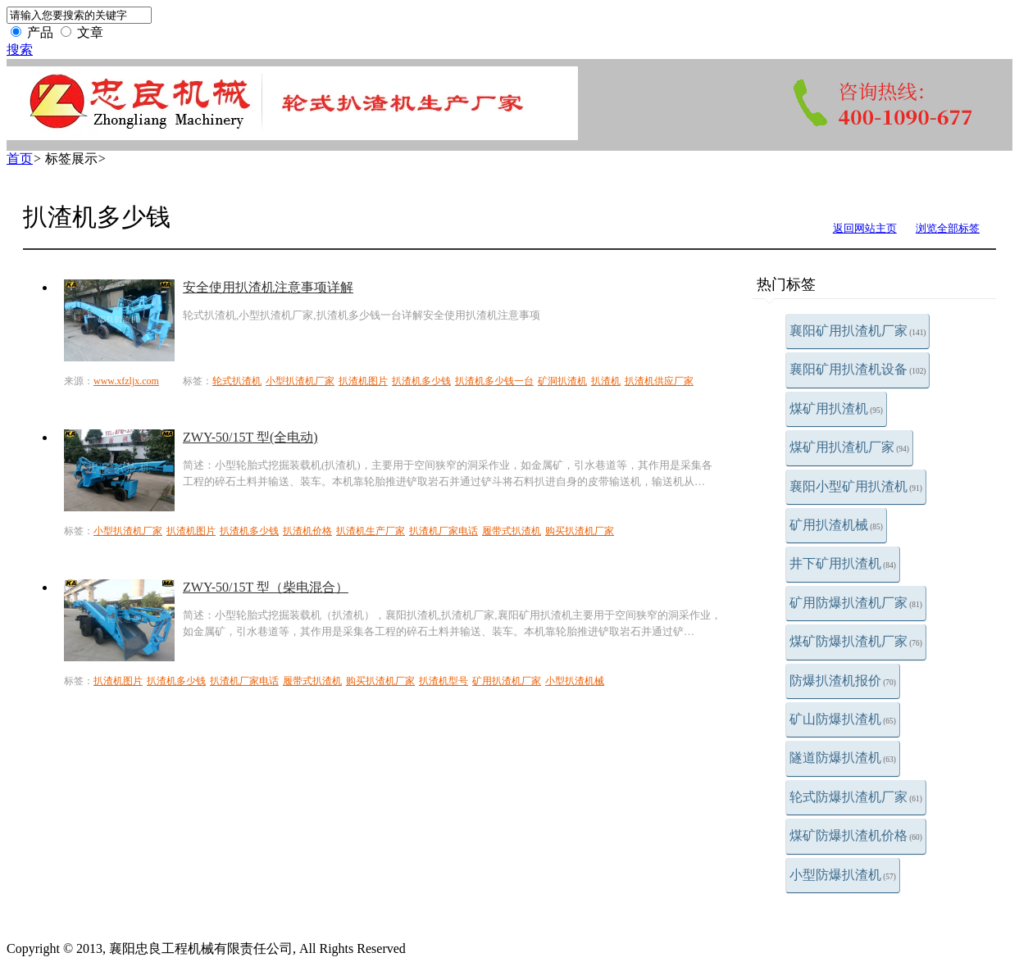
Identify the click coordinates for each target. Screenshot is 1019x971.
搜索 (20, 50)
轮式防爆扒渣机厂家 (855, 797)
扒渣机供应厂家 (659, 381)
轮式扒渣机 (237, 381)
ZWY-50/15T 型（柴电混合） (265, 587)
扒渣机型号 (443, 681)
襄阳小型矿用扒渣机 (855, 486)
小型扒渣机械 (574, 681)
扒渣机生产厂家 (370, 531)
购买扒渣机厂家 (579, 531)
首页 (20, 159)
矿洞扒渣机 (562, 381)
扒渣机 (606, 381)
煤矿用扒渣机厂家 (849, 447)
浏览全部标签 (948, 228)
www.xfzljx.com (126, 381)
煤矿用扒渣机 (836, 408)
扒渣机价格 (307, 531)
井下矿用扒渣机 (842, 563)
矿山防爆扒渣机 (842, 719)
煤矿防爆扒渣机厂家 (855, 641)
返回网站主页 (865, 228)
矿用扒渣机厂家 (506, 681)
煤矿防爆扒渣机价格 (855, 835)
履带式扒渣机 (511, 531)
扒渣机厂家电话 (443, 531)
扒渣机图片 (363, 381)
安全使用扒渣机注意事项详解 (268, 287)
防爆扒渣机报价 (842, 680)
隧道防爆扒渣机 (842, 758)
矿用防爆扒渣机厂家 (855, 603)
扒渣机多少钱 (421, 381)
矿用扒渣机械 (836, 525)
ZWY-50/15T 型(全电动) (250, 437)
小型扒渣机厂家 (300, 381)
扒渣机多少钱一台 (494, 381)
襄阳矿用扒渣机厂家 (857, 331)
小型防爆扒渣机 (842, 875)
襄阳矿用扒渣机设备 (857, 369)
